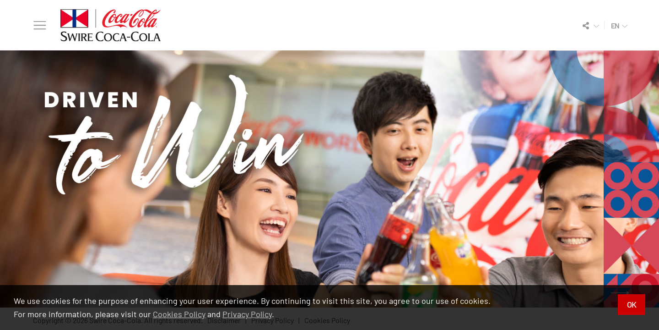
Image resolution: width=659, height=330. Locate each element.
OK (631, 304)
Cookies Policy (179, 314)
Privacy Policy (247, 314)
